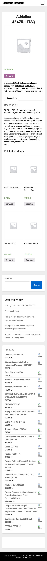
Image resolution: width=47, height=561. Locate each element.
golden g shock (26, 88)
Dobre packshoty (12, 311)
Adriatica (33, 83)
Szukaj (8, 279)
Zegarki (7, 86)
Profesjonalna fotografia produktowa (20, 305)
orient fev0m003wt (20, 91)
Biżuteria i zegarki (13, 3)
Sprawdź (9, 76)
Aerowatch (19, 86)
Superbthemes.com (23, 557)
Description (12, 98)
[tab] (11, 98)
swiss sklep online (35, 91)
